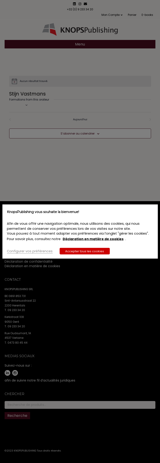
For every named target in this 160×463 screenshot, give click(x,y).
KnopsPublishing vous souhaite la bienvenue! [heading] (43, 212)
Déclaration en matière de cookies (93, 239)
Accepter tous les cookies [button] (84, 251)
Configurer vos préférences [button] (30, 251)
